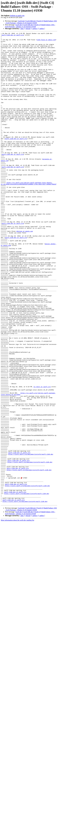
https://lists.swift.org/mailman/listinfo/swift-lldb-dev (30, 539)
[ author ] (42, 28)
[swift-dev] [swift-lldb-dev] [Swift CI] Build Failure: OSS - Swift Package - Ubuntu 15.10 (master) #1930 (31, 22)
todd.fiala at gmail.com (46, 41)
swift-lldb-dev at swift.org (13, 36)
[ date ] (22, 28)
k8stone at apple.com (24, 271)
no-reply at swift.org (42, 458)
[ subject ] (35, 28)
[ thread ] (28, 28)
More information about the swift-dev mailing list (17, 614)
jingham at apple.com (17, 15)
